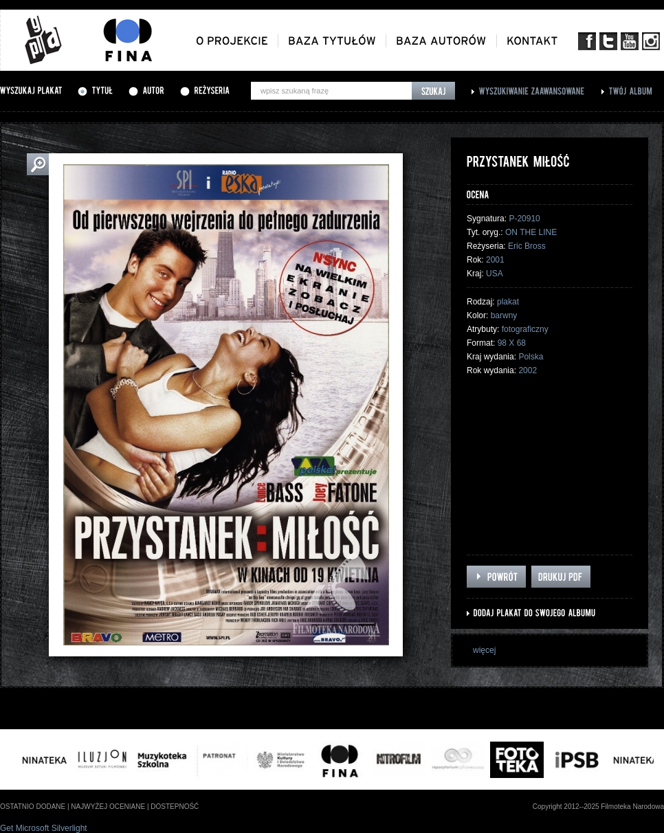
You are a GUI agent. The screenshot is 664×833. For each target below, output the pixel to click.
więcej (484, 650)
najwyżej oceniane (108, 806)
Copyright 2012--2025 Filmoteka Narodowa (598, 806)
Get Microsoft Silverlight (43, 828)
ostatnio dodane (32, 806)
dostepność (175, 806)
